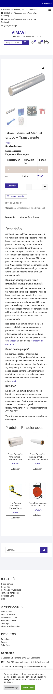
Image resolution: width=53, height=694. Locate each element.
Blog (3, 599)
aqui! (14, 381)
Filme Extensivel (37, 208)
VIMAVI (19, 32)
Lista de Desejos (8, 614)
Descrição (10, 217)
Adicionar (11, 186)
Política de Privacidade (11, 590)
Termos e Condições (10, 593)
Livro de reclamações (10, 626)
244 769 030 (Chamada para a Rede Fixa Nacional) (18, 20)
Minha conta (6, 611)
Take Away (6, 645)
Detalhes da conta (9, 617)
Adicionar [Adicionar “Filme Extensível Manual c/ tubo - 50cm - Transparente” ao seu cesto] (37, 469)
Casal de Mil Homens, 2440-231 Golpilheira (19, 9)
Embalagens (22, 208)
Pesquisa (25, 42)
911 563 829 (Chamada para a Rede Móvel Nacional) (19, 14)
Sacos (4, 642)
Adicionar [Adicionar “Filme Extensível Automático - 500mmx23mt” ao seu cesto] (15, 469)
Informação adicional (29, 217)
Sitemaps (5, 623)
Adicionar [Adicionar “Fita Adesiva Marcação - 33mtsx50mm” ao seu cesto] (15, 518)
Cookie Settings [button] (11, 688)
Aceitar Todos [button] (28, 688)
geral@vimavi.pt (9, 25)
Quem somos (7, 584)
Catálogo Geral (7, 596)
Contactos (5, 587)
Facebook (13, 341)
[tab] (10, 217)
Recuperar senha (8, 620)
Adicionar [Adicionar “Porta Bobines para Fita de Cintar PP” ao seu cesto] (37, 515)
